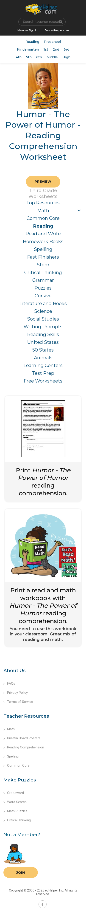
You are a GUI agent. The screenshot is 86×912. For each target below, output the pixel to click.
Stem (43, 264)
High (66, 57)
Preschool (52, 42)
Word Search (15, 802)
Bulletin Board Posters (22, 738)
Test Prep (43, 373)
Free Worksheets (43, 381)
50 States (43, 350)
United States (43, 342)
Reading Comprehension (23, 747)
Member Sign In (27, 30)
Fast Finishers (43, 257)
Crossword (13, 793)
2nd (56, 49)
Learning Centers (43, 365)
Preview (43, 182)
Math (43, 210)
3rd (66, 49)
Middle (52, 57)
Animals (43, 357)
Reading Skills (43, 334)
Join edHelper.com (57, 30)
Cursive (43, 295)
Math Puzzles (15, 811)
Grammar (43, 280)
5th (29, 57)
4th (19, 57)
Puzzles (43, 288)
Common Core (43, 218)
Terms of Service (18, 702)
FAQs (9, 683)
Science (43, 311)
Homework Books (43, 241)
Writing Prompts (43, 326)
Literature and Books (43, 303)
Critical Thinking (43, 272)
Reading (32, 42)
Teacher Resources (26, 716)
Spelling (43, 249)
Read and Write (43, 233)
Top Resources (43, 203)
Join (20, 872)
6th (39, 57)
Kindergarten (28, 49)
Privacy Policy (15, 693)
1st (46, 49)
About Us (14, 670)
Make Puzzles (19, 780)
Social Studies (43, 319)
